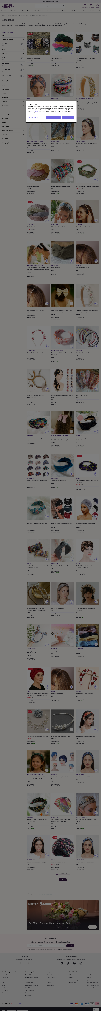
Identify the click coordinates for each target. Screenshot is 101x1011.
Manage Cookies (33, 117)
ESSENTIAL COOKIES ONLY (53, 117)
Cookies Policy (34, 111)
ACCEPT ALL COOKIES (68, 117)
